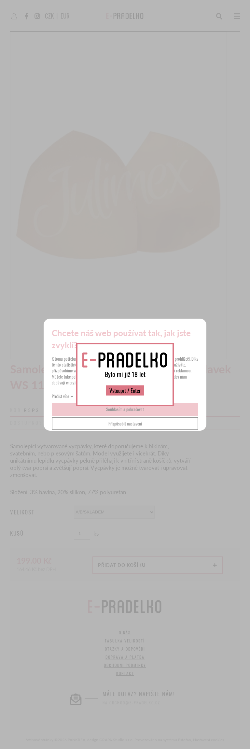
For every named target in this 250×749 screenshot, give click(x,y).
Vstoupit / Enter (125, 390)
